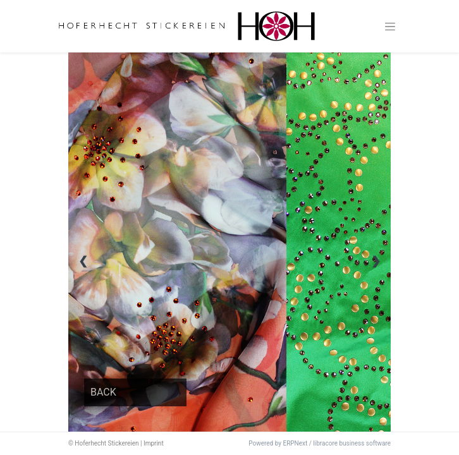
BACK (103, 392)
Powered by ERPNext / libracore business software (319, 443)
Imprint (154, 443)
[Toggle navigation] (390, 26)
